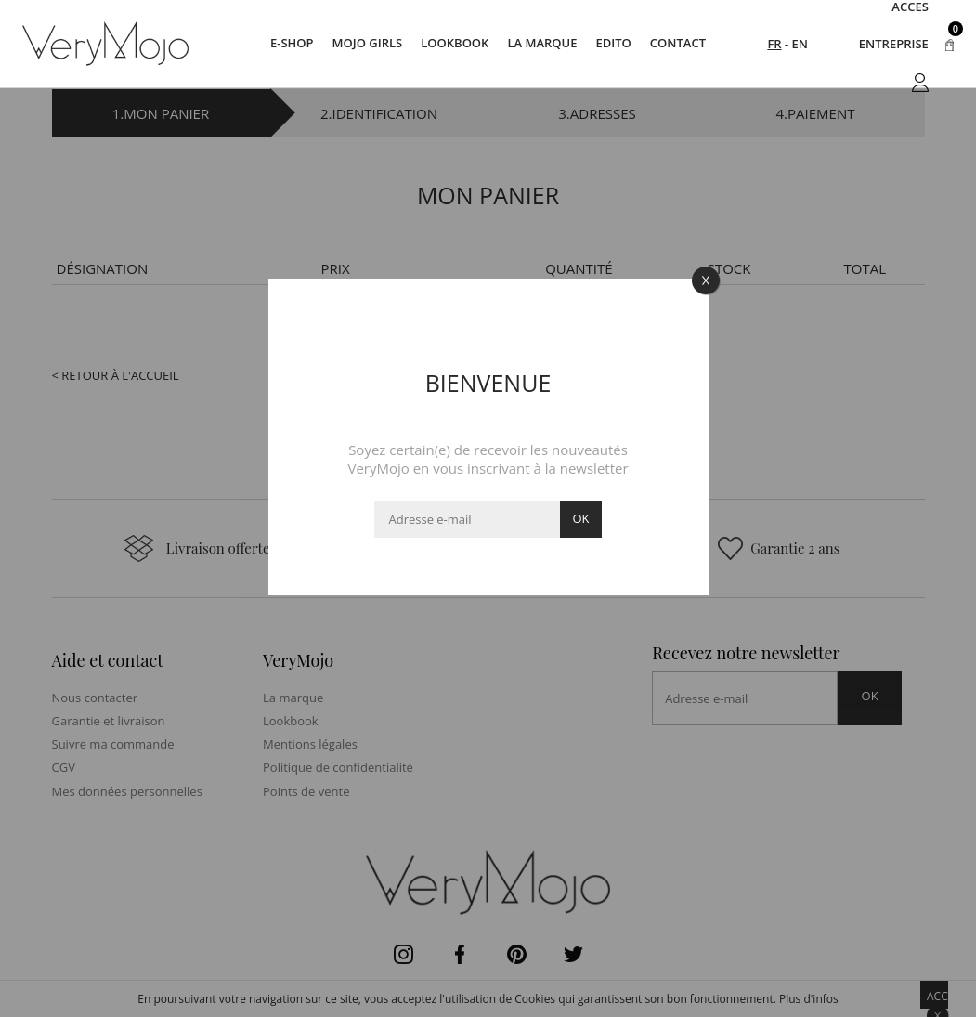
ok (580, 518)
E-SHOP (292, 43)
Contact (678, 43)
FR (774, 43)
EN (800, 43)
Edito (613, 43)
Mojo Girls (367, 43)
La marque (542, 43)
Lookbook (454, 43)
